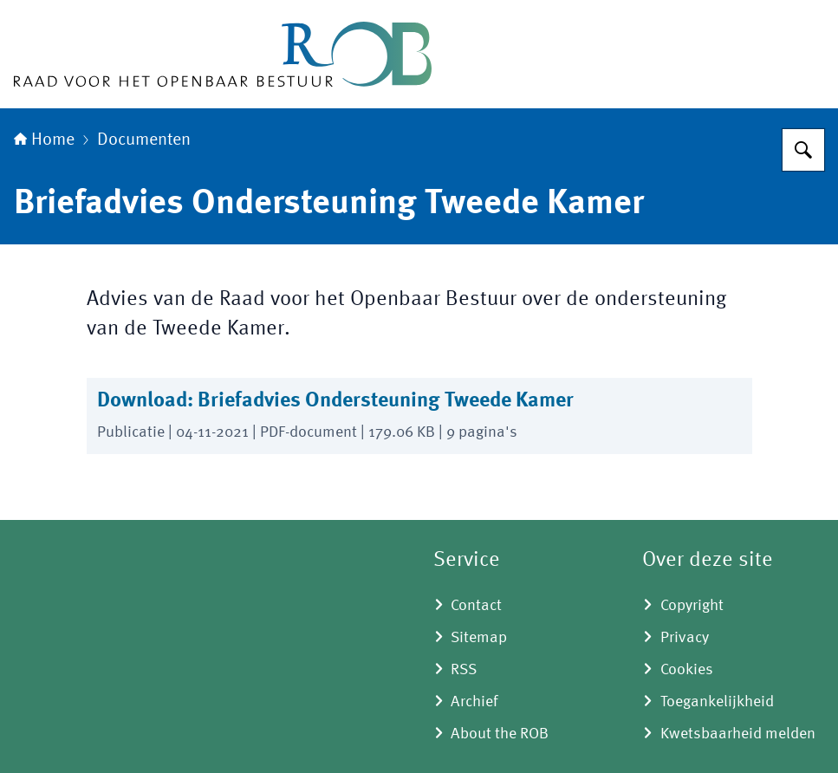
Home (44, 140)
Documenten (144, 140)
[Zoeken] (803, 150)
